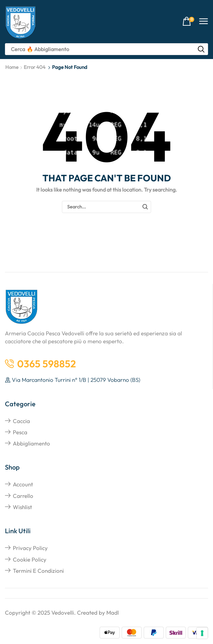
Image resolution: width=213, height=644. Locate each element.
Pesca (20, 432)
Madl (112, 612)
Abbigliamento (31, 443)
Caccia (21, 420)
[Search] (201, 49)
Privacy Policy (30, 547)
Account (23, 484)
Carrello (23, 495)
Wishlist (22, 507)
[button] (188, 21)
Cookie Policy (29, 559)
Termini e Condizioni (38, 570)
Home (11, 67)
